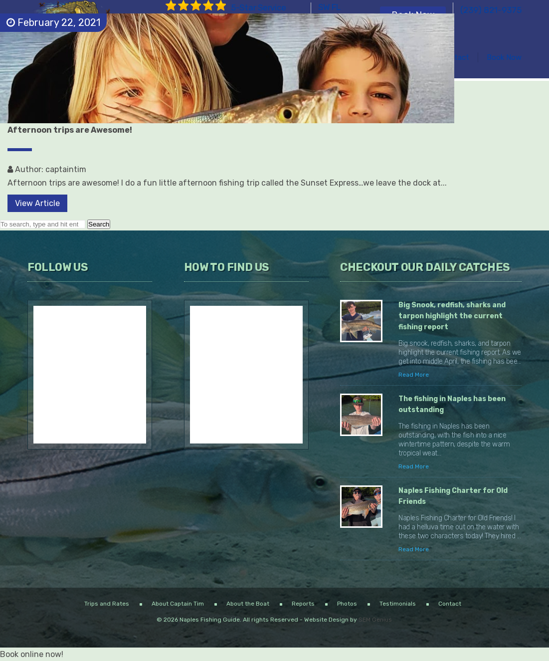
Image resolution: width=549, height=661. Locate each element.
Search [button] (98, 224)
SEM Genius (375, 619)
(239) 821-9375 (491, 10)
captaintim (65, 169)
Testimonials (397, 603)
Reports (303, 603)
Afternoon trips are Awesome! (69, 130)
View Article (37, 203)
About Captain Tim (178, 603)
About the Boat (247, 603)
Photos (347, 603)
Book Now (504, 57)
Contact (454, 57)
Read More (413, 374)
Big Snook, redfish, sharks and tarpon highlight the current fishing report (452, 316)
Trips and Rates (106, 603)
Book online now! (31, 654)
